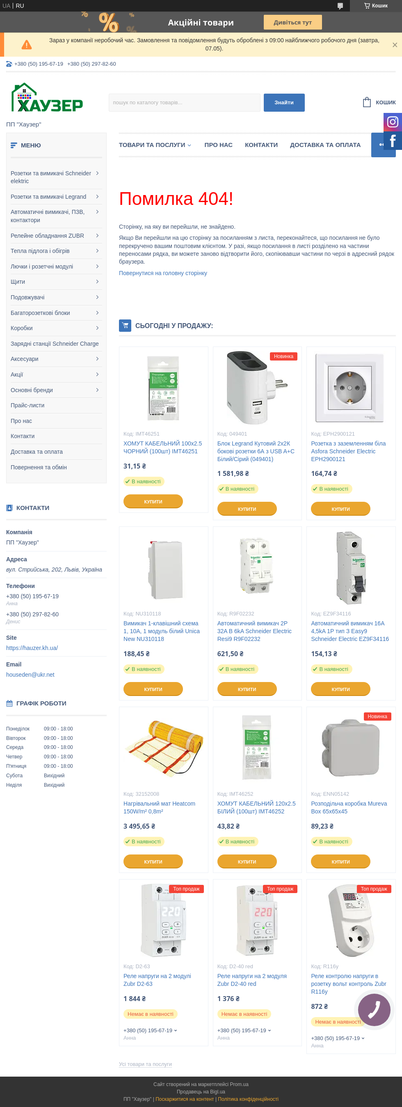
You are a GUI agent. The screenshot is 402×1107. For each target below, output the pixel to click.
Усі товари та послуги (145, 1064)
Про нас (21, 421)
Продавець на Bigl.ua (201, 1092)
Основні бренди (32, 390)
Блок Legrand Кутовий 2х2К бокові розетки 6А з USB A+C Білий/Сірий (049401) (256, 451)
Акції (17, 374)
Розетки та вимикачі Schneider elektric (51, 177)
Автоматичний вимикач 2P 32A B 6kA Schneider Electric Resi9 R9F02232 (254, 631)
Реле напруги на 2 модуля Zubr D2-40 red (252, 980)
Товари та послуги (152, 145)
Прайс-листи (27, 405)
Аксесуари (25, 359)
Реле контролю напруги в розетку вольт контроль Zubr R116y (348, 984)
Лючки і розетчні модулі (42, 266)
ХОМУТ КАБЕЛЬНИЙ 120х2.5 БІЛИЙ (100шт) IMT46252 (256, 807)
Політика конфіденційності (248, 1099)
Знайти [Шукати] (284, 102)
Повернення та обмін (39, 467)
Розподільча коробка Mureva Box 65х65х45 (349, 807)
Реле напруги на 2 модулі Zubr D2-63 (157, 980)
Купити (153, 501)
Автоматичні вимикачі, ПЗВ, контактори (48, 216)
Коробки (21, 328)
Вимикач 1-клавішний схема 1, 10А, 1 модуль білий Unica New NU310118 (161, 631)
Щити (18, 281)
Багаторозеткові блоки (40, 313)
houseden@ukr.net (30, 674)
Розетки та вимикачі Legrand (48, 196)
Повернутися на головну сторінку (163, 273)
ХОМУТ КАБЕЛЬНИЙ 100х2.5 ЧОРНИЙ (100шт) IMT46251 (162, 447)
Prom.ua (239, 1084)
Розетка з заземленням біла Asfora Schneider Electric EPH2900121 (348, 451)
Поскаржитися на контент (184, 1099)
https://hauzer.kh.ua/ (32, 648)
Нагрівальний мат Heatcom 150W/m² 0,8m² (159, 807)
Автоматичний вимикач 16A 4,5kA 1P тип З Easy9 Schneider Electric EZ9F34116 (350, 631)
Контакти (22, 436)
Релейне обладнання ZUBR (47, 235)
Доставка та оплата (37, 451)
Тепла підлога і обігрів (40, 251)
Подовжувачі (27, 297)
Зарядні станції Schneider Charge (55, 343)
